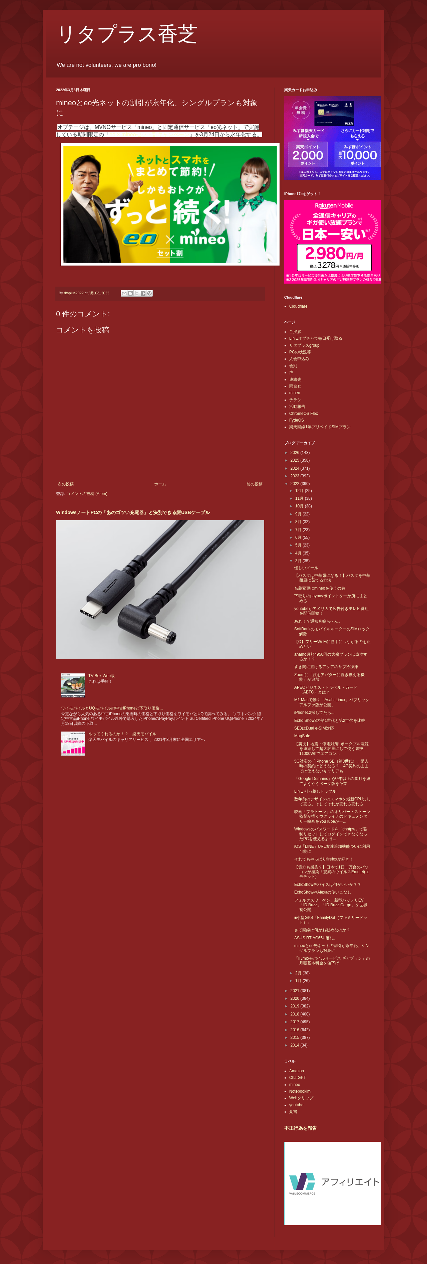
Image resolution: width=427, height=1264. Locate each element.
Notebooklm (300, 1091)
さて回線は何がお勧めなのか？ (322, 930)
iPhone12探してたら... (314, 712)
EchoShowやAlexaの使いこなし (322, 892)
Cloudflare (298, 306)
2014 (296, 1045)
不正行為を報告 (300, 1128)
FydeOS (296, 420)
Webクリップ (301, 1098)
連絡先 (295, 379)
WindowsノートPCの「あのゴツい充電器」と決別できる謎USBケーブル (133, 512)
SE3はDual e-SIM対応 (314, 728)
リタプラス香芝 (127, 34)
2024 (296, 468)
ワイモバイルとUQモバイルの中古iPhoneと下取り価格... (112, 708)
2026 (296, 452)
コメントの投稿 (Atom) (86, 493)
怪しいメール (306, 568)
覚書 (293, 1111)
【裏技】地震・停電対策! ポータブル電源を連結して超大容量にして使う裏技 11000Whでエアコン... (331, 749)
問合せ (295, 386)
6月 (299, 537)
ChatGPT (297, 1077)
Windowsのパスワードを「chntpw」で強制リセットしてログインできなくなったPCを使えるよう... (330, 834)
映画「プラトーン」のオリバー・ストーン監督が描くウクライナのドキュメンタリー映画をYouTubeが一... (332, 816)
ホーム (160, 484)
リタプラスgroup (304, 345)
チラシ (295, 400)
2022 (296, 483)
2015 (296, 1037)
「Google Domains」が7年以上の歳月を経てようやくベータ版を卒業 (332, 781)
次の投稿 (66, 484)
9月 (299, 514)
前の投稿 (255, 484)
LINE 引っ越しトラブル (315, 791)
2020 (296, 998)
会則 (293, 365)
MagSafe (302, 736)
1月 (299, 980)
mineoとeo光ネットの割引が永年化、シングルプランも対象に (332, 948)
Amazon (296, 1071)
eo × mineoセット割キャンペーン (149, 134)
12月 (300, 490)
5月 (299, 545)
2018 (296, 1014)
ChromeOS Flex (303, 413)
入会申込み (299, 358)
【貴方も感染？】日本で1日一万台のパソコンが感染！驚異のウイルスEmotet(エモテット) (331, 872)
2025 (296, 460)
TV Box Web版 (101, 675)
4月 (299, 553)
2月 (299, 973)
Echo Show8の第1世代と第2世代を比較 (329, 720)
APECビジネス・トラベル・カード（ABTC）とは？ (325, 689)
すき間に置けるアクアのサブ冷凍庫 (326, 666)
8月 (299, 521)
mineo (294, 392)
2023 (296, 476)
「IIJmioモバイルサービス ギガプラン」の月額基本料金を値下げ (332, 960)
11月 (300, 498)
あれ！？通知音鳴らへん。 (318, 621)
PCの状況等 (300, 352)
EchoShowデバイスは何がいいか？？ (327, 884)
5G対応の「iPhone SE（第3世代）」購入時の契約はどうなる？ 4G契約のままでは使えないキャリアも (331, 766)
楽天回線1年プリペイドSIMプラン (320, 427)
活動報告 (297, 406)
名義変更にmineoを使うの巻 (319, 588)
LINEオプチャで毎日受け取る (315, 338)
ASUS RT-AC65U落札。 (316, 938)
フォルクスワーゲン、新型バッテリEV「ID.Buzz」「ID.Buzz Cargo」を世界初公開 (330, 905)
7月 (299, 529)
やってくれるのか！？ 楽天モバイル (122, 734)
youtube (296, 1105)
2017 (296, 1021)
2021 (296, 990)
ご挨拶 (295, 331)
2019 (296, 1006)
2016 (296, 1030)
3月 (299, 561)
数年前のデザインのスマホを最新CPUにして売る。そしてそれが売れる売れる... (332, 801)
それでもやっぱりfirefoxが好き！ (323, 859)
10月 (300, 506)
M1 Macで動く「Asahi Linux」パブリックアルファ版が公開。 (331, 702)
